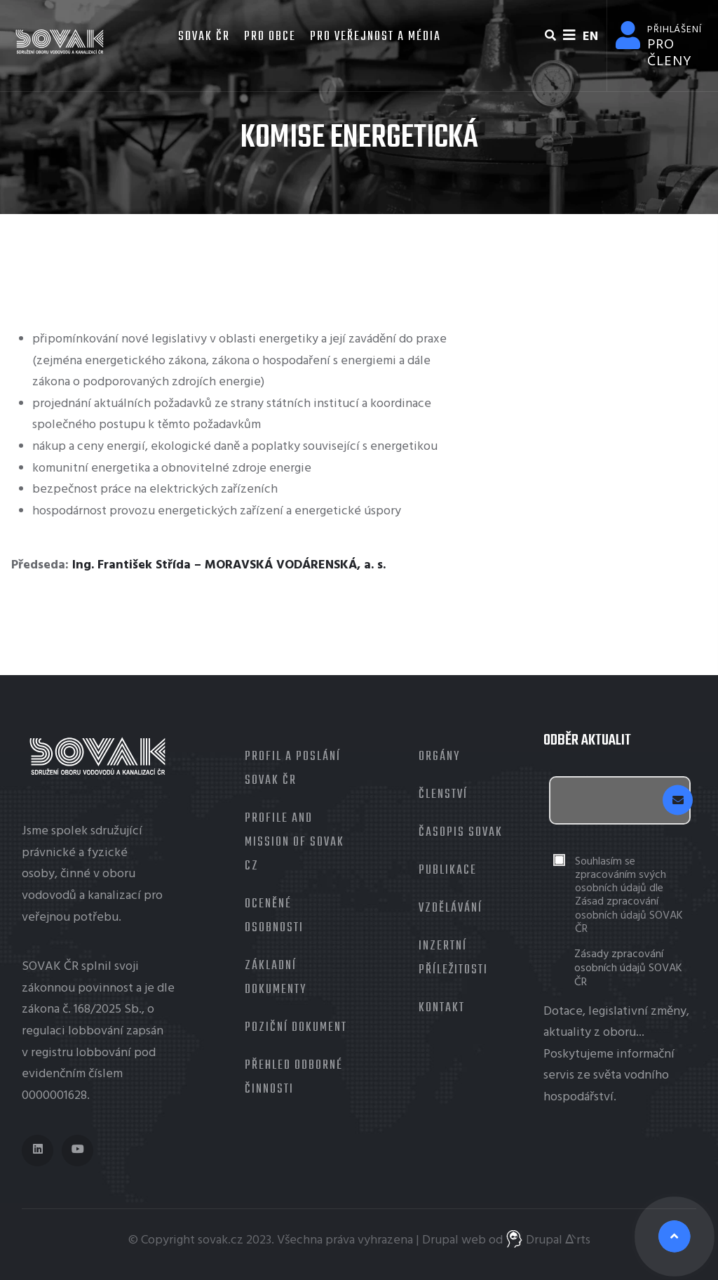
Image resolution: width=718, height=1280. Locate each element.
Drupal (440, 1240)
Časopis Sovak (461, 832)
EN (590, 37)
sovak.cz (220, 1240)
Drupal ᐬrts (548, 1240)
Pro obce (270, 37)
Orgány (439, 757)
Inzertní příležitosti (453, 958)
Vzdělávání (450, 908)
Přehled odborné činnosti (294, 1077)
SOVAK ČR (202, 37)
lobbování (95, 1031)
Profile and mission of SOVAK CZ (294, 842)
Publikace (448, 870)
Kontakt (442, 1008)
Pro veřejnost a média (375, 37)
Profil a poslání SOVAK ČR (293, 769)
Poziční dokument (296, 1028)
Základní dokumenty (275, 978)
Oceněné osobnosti (274, 916)
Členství (443, 795)
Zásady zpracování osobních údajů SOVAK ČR (628, 968)
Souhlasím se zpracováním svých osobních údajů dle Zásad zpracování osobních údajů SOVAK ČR (629, 895)
